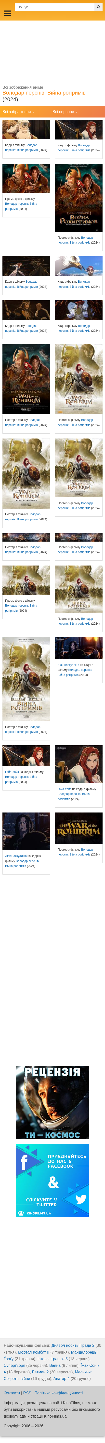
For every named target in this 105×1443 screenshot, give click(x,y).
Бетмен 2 (40, 1372)
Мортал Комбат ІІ (33, 1352)
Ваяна (55, 1365)
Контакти (12, 1393)
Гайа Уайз (12, 772)
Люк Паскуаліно (68, 665)
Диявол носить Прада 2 (73, 1345)
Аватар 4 (61, 1379)
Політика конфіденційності (59, 1393)
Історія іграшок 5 (53, 1359)
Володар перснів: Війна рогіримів (44, 93)
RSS (27, 1393)
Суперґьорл (14, 1365)
